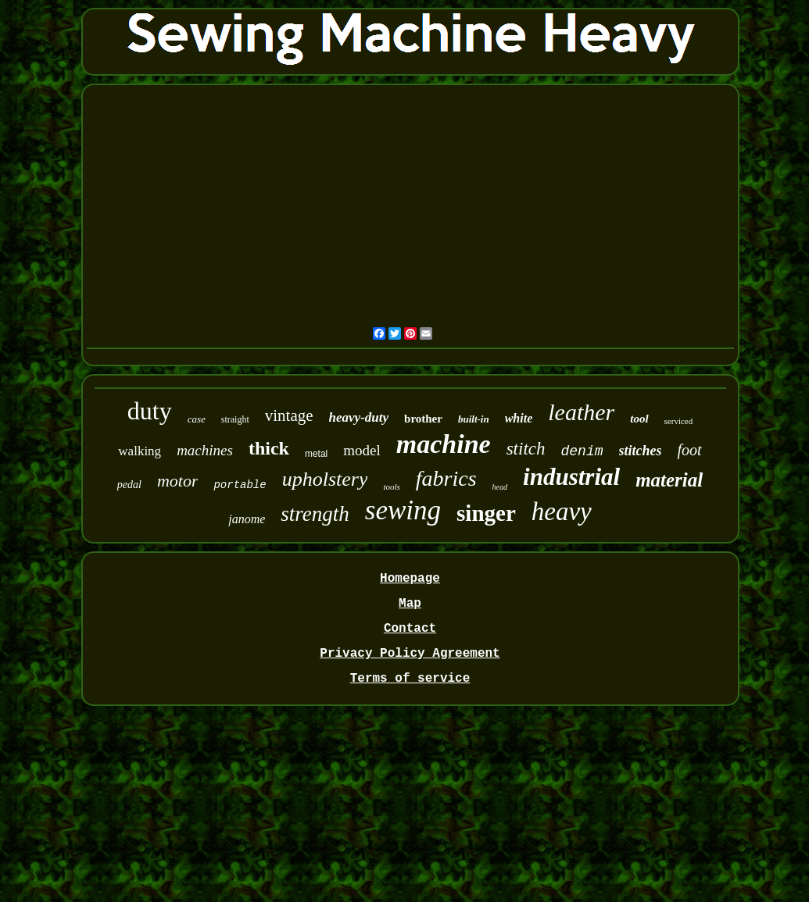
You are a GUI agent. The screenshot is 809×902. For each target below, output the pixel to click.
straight (235, 419)
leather (581, 412)
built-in (473, 419)
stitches (640, 450)
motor (178, 480)
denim (582, 451)
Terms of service (410, 679)
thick (269, 448)
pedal (129, 484)
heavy (562, 511)
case (197, 419)
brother (423, 418)
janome (246, 519)
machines (205, 450)
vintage (289, 415)
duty (149, 411)
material (669, 479)
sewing (403, 510)
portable (239, 485)
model (362, 450)
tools (391, 486)
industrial (571, 476)
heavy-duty (358, 417)
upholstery (325, 479)
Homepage (410, 579)
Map (410, 604)
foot (690, 449)
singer (486, 513)
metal (316, 453)
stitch (526, 448)
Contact (410, 629)
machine (443, 444)
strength (315, 514)
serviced (678, 421)
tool (639, 418)
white (519, 418)
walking (139, 451)
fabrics (446, 478)
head (499, 487)
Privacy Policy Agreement (409, 654)
